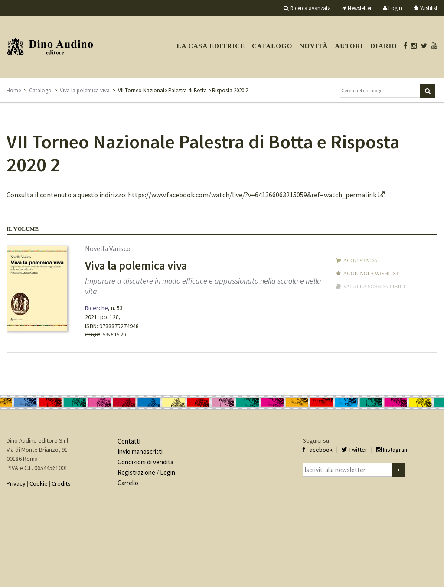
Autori (349, 45)
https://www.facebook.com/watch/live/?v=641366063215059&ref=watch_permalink (256, 194)
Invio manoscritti (140, 451)
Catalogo (272, 45)
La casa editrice (210, 45)
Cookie (38, 483)
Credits (61, 483)
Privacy (16, 483)
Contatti (129, 441)
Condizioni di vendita (145, 462)
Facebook (318, 449)
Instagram (392, 449)
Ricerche (96, 308)
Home (14, 90)
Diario (383, 45)
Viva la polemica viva (85, 90)
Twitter (354, 449)
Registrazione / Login (146, 472)
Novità (313, 45)
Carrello (128, 483)
